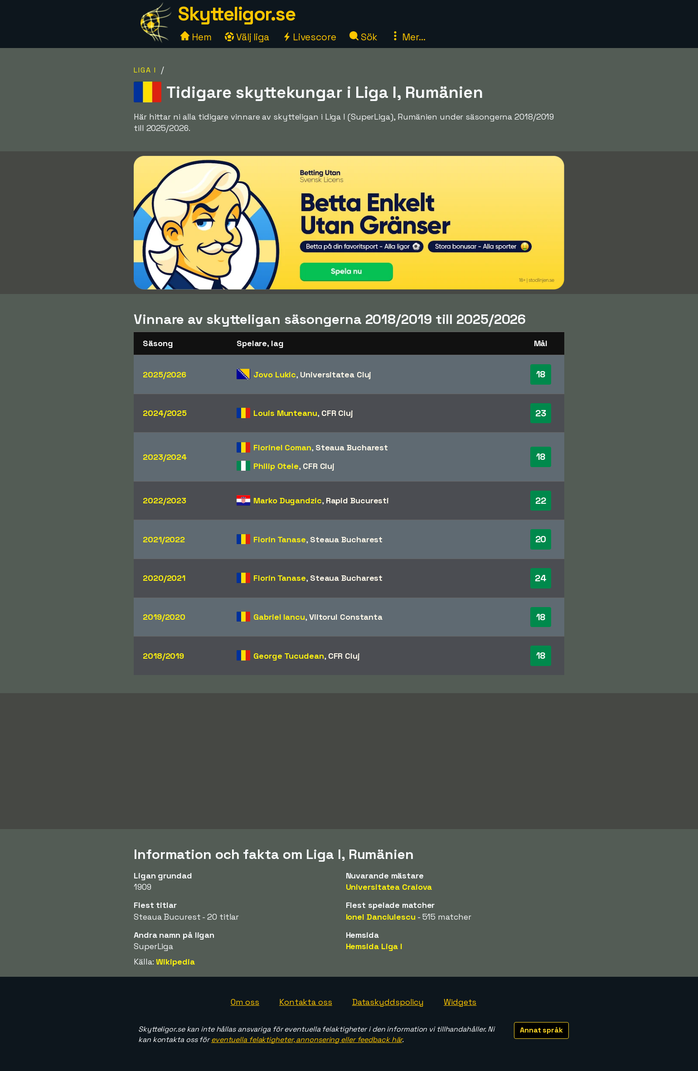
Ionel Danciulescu (381, 917)
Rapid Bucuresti (357, 500)
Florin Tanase (279, 539)
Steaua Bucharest (351, 447)
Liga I (145, 70)
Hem (196, 37)
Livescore (309, 37)
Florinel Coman (282, 447)
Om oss (245, 1002)
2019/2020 (164, 617)
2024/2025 (165, 413)
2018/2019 (163, 656)
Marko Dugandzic (287, 500)
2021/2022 (164, 539)
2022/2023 (164, 500)
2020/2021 (164, 578)
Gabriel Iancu (279, 617)
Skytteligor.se (236, 14)
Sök (363, 37)
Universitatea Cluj (335, 374)
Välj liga (247, 37)
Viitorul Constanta (346, 617)
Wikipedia (175, 961)
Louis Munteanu (285, 413)
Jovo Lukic (274, 374)
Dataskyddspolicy (388, 1002)
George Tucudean (288, 656)
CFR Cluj (337, 413)
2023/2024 (165, 457)
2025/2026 (164, 374)
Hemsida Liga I (374, 946)
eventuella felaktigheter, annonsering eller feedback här (306, 1039)
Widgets (460, 1002)
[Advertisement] (349, 761)
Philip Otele (276, 466)
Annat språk (541, 1030)
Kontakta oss (305, 1002)
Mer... (408, 37)
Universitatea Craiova (389, 887)
